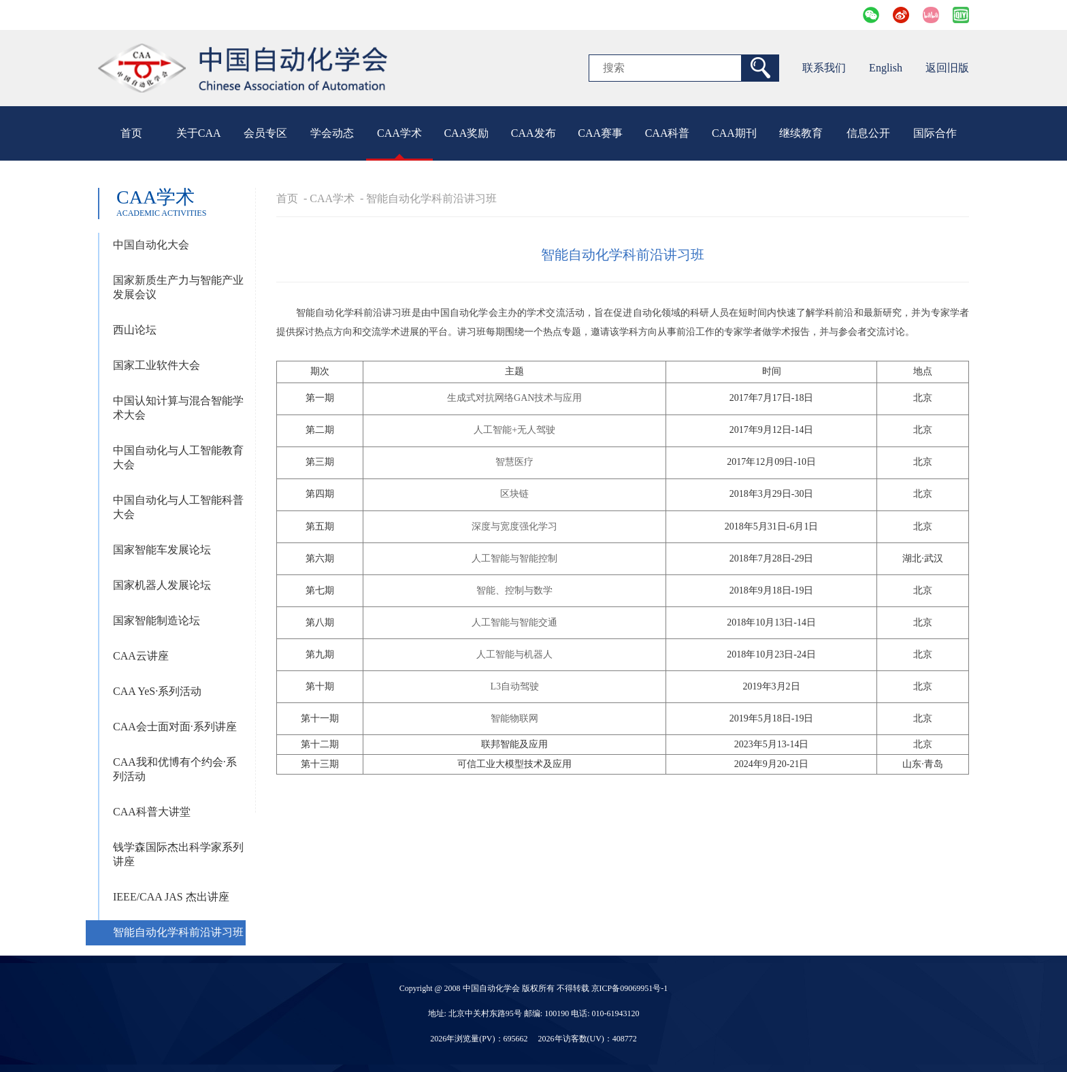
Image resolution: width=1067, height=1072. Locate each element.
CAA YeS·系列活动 (157, 691)
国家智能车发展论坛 (162, 549)
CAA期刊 (734, 133)
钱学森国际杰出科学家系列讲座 (178, 854)
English (885, 68)
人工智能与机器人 (514, 654)
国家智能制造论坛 (156, 620)
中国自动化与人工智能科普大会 (178, 507)
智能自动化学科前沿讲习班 (178, 932)
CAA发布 (533, 133)
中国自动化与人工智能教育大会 (178, 457)
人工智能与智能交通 (514, 622)
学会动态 (332, 133)
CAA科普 (667, 133)
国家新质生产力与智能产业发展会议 (178, 287)
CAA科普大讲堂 (152, 811)
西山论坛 (135, 330)
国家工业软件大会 (156, 365)
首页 (131, 133)
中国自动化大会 (151, 244)
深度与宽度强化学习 (514, 526)
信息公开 (868, 133)
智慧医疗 (514, 462)
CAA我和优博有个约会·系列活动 (175, 769)
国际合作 (935, 133)
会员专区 (265, 133)
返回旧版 (947, 68)
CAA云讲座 (141, 656)
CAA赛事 (600, 133)
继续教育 (801, 133)
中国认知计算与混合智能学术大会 (178, 408)
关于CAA (198, 133)
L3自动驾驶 (514, 686)
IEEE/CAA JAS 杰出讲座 (171, 897)
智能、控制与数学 (514, 590)
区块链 (514, 494)
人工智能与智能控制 (514, 558)
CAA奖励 (466, 133)
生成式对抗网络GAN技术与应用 (514, 398)
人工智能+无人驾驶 (514, 430)
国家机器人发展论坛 (162, 585)
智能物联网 (514, 718)
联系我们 (824, 68)
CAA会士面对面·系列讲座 (175, 726)
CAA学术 (399, 133)
